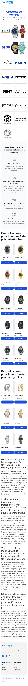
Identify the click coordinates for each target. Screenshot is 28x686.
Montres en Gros (18, 672)
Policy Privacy (5, 672)
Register (4, 667)
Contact (4, 669)
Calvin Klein (17, 669)
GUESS (15, 667)
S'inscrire (7, 262)
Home (3, 664)
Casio (15, 664)
